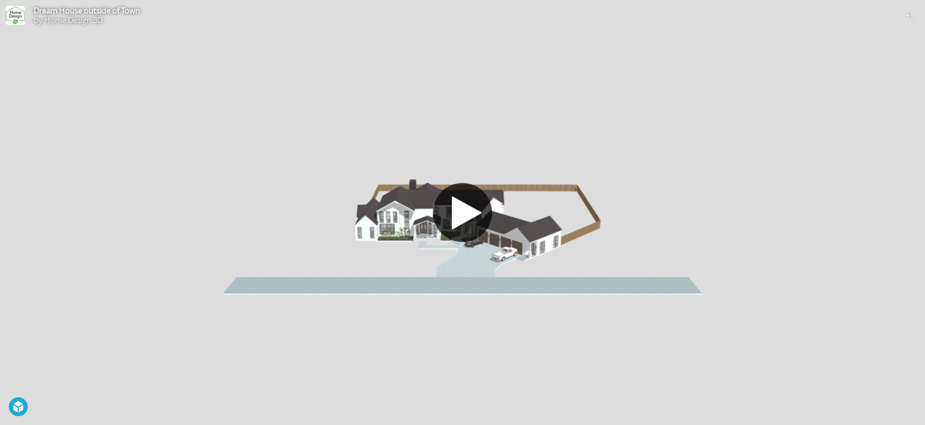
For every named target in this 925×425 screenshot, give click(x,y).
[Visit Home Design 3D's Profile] (15, 15)
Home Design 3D (73, 20)
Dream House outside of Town (87, 10)
